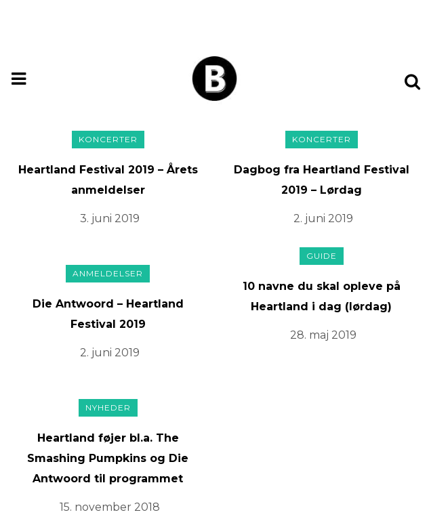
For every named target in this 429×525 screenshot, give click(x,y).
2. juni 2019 (323, 218)
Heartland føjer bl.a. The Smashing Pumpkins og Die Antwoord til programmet (107, 458)
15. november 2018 (110, 507)
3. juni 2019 (110, 218)
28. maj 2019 (323, 335)
